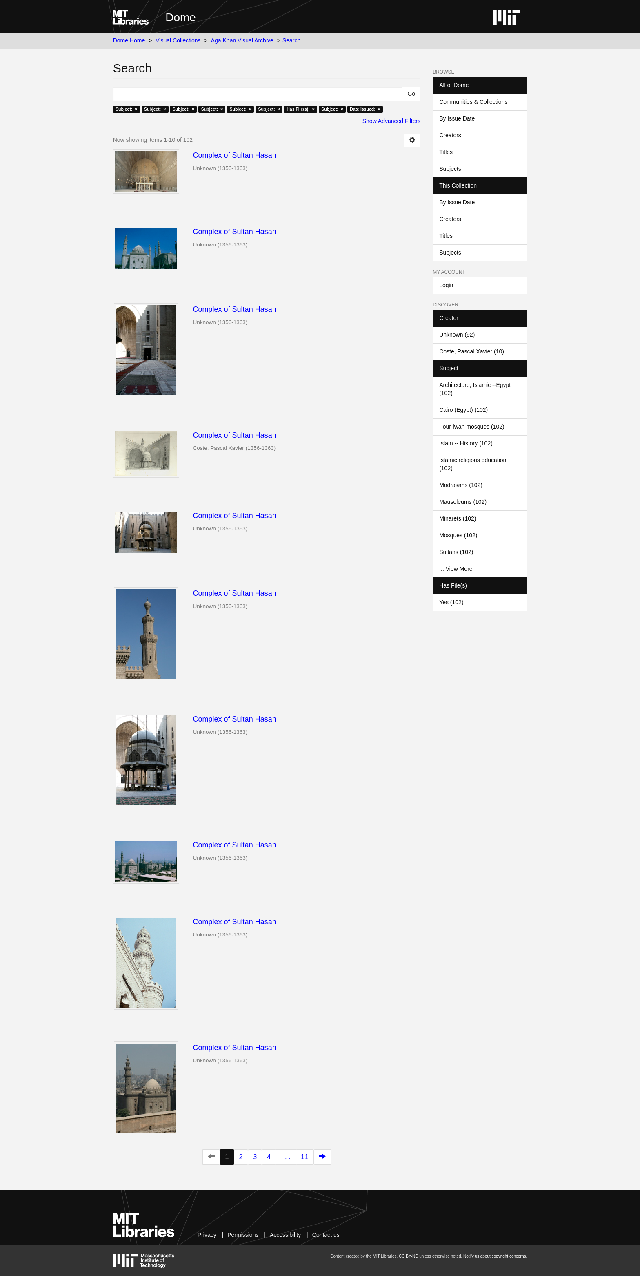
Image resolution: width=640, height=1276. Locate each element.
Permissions (242, 1234)
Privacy (207, 1234)
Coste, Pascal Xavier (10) (471, 351)
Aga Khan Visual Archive (242, 40)
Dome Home (129, 40)
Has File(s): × (301, 109)
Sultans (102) (456, 552)
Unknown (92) (457, 334)
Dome (180, 17)
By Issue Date (457, 118)
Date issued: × (365, 109)
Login (446, 285)
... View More (455, 568)
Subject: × (126, 109)
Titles (446, 152)
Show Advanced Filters (391, 121)
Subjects (450, 168)
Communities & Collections (473, 101)
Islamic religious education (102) (472, 464)
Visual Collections (178, 40)
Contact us (326, 1234)
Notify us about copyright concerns (494, 1256)
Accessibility (285, 1234)
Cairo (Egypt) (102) (463, 410)
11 (305, 1157)
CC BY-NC (408, 1256)
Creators (450, 135)
